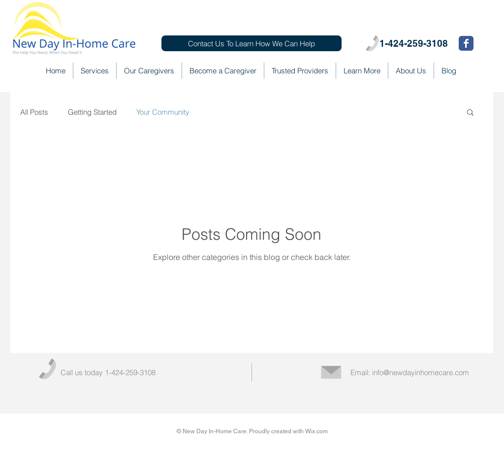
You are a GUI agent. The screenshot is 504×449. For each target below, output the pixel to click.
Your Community (162, 112)
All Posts (34, 112)
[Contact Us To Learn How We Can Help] (251, 43)
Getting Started (92, 112)
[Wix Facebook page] (466, 43)
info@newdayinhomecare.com (420, 372)
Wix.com (316, 431)
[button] (470, 113)
